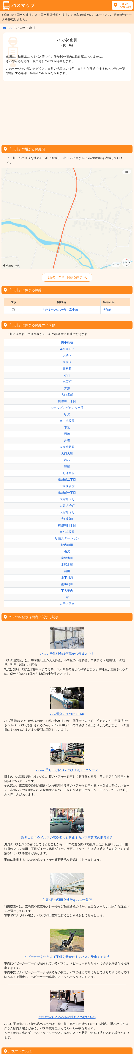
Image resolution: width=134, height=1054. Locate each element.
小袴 (67, 375)
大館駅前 (67, 519)
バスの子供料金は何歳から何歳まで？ (67, 654)
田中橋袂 (67, 342)
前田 (67, 571)
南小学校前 (67, 532)
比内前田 (67, 545)
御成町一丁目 (67, 492)
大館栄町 (67, 394)
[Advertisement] (67, 112)
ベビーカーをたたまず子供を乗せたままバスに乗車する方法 (67, 957)
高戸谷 (67, 368)
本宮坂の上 (67, 349)
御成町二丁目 (67, 479)
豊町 (67, 466)
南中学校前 (67, 421)
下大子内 (67, 590)
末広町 (67, 381)
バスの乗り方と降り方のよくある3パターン (67, 770)
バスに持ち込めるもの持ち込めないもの (67, 1017)
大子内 (67, 355)
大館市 (107, 310)
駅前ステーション (67, 538)
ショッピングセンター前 (67, 408)
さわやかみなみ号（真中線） (61, 310)
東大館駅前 (67, 447)
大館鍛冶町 (67, 499)
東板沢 (67, 362)
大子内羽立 (67, 603)
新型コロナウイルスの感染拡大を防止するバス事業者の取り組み (67, 837)
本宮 (67, 427)
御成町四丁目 (67, 525)
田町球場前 (67, 473)
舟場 (67, 440)
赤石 (67, 460)
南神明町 (67, 584)
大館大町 (67, 453)
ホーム (7, 28)
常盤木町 (67, 558)
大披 (67, 388)
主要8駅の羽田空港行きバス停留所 (67, 900)
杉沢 (67, 414)
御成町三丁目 (67, 401)
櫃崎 (67, 434)
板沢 (67, 551)
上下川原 (67, 577)
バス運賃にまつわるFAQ (67, 714)
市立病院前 (67, 486)
